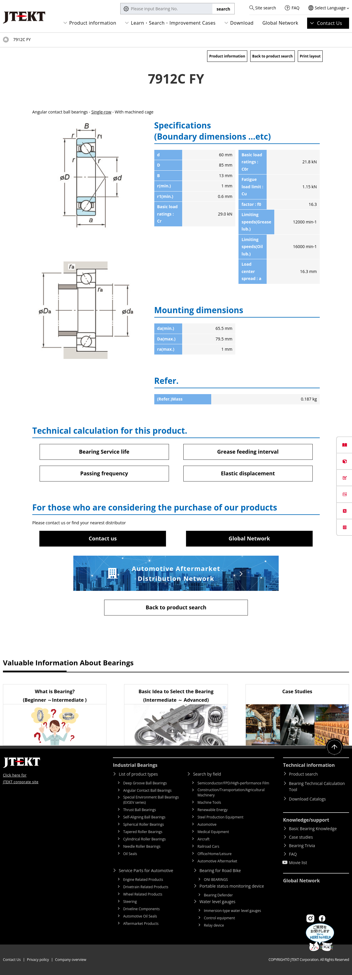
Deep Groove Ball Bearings (145, 783)
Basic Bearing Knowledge (313, 828)
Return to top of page (334, 747)
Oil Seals (130, 853)
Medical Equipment (213, 831)
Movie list (298, 862)
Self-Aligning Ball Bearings (144, 817)
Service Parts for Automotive (146, 870)
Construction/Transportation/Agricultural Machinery (231, 792)
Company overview (70, 959)
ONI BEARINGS (216, 879)
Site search (265, 8)
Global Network (280, 23)
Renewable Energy (212, 809)
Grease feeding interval (247, 451)
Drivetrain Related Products (145, 886)
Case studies (301, 837)
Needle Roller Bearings (141, 846)
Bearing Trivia (302, 845)
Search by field (207, 774)
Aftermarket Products (140, 923)
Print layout (310, 56)
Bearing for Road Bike (220, 870)
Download (242, 23)
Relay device (214, 925)
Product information (92, 23)
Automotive (206, 824)
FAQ (295, 8)
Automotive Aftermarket (217, 861)
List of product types (138, 774)
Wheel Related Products (142, 894)
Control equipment (219, 917)
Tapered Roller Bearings (143, 831)
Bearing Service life (104, 451)
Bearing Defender (218, 895)
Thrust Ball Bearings (139, 809)
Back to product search (272, 56)
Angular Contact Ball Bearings (147, 790)
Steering (130, 901)
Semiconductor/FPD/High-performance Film (233, 783)
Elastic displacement (248, 473)
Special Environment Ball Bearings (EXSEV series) (151, 800)
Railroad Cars (208, 846)
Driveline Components (141, 908)
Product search (303, 774)
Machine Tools (209, 802)
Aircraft (203, 839)
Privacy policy (38, 959)
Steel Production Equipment (220, 817)
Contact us (103, 538)
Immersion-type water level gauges (232, 910)
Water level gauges (217, 901)
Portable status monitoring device (231, 886)
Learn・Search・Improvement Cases (173, 23)
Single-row (101, 112)
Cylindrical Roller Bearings (144, 839)
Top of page (6, 40)
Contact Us (329, 23)
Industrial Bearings (135, 765)
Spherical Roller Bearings (143, 824)
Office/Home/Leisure (214, 853)
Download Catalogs (307, 799)
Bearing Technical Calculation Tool (317, 786)
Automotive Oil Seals (140, 916)
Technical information (309, 765)
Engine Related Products (143, 879)
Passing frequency (104, 473)
